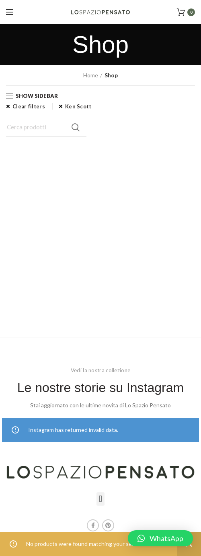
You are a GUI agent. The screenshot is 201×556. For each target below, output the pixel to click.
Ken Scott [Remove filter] (78, 106)
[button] (100, 499)
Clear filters (28, 106)
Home (90, 75)
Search (76, 127)
